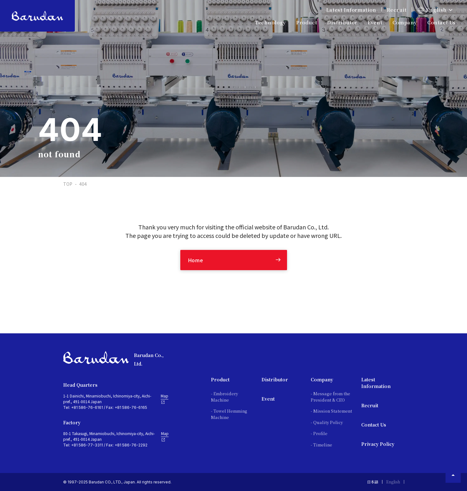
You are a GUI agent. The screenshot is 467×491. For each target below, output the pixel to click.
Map (164, 398)
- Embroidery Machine (224, 397)
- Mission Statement (331, 411)
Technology (270, 22)
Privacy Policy (377, 444)
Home (195, 260)
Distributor (274, 379)
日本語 (372, 481)
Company (322, 379)
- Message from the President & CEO (330, 397)
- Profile (319, 433)
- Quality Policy (327, 422)
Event (375, 22)
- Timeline (321, 445)
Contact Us (441, 22)
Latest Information (351, 9)
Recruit (397, 9)
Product (220, 379)
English (393, 481)
